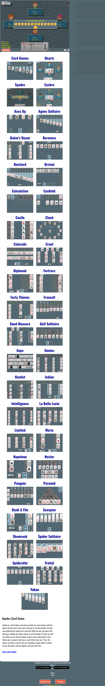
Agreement (45, 682)
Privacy (60, 682)
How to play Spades (9, 651)
